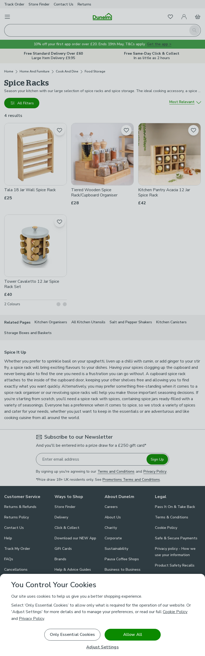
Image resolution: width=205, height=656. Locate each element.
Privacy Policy (31, 618)
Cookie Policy (175, 612)
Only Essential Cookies (72, 634)
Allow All (132, 634)
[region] (102, 615)
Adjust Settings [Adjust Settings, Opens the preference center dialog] (102, 647)
